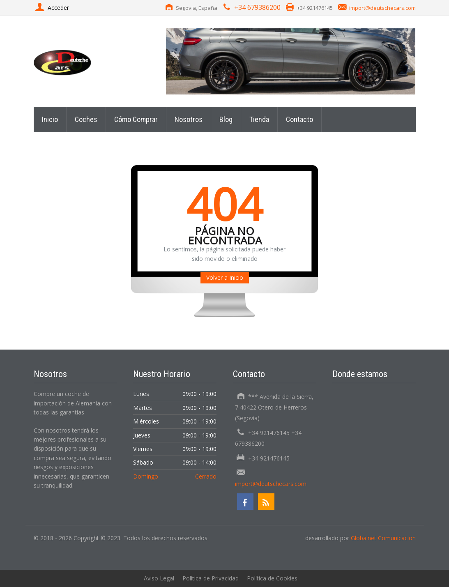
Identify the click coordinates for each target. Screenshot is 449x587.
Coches (86, 119)
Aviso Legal (159, 578)
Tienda (259, 119)
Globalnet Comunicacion (383, 538)
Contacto (299, 119)
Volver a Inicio (224, 277)
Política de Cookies (272, 578)
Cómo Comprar (136, 119)
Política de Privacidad (210, 578)
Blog (226, 119)
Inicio (50, 119)
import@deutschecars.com (382, 8)
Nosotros (189, 119)
